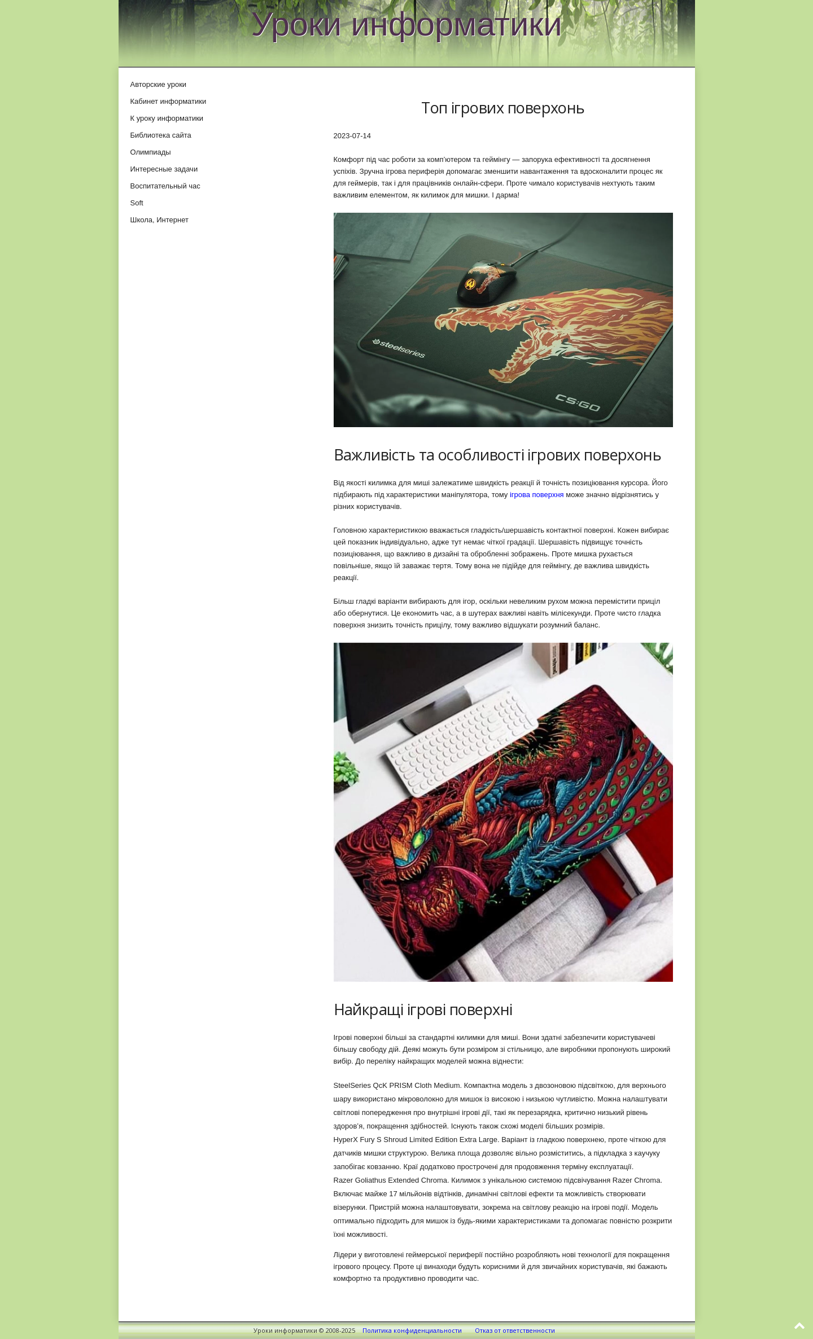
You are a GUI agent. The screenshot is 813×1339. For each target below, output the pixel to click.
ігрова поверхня (537, 494)
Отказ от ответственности (515, 1330)
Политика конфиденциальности (412, 1330)
